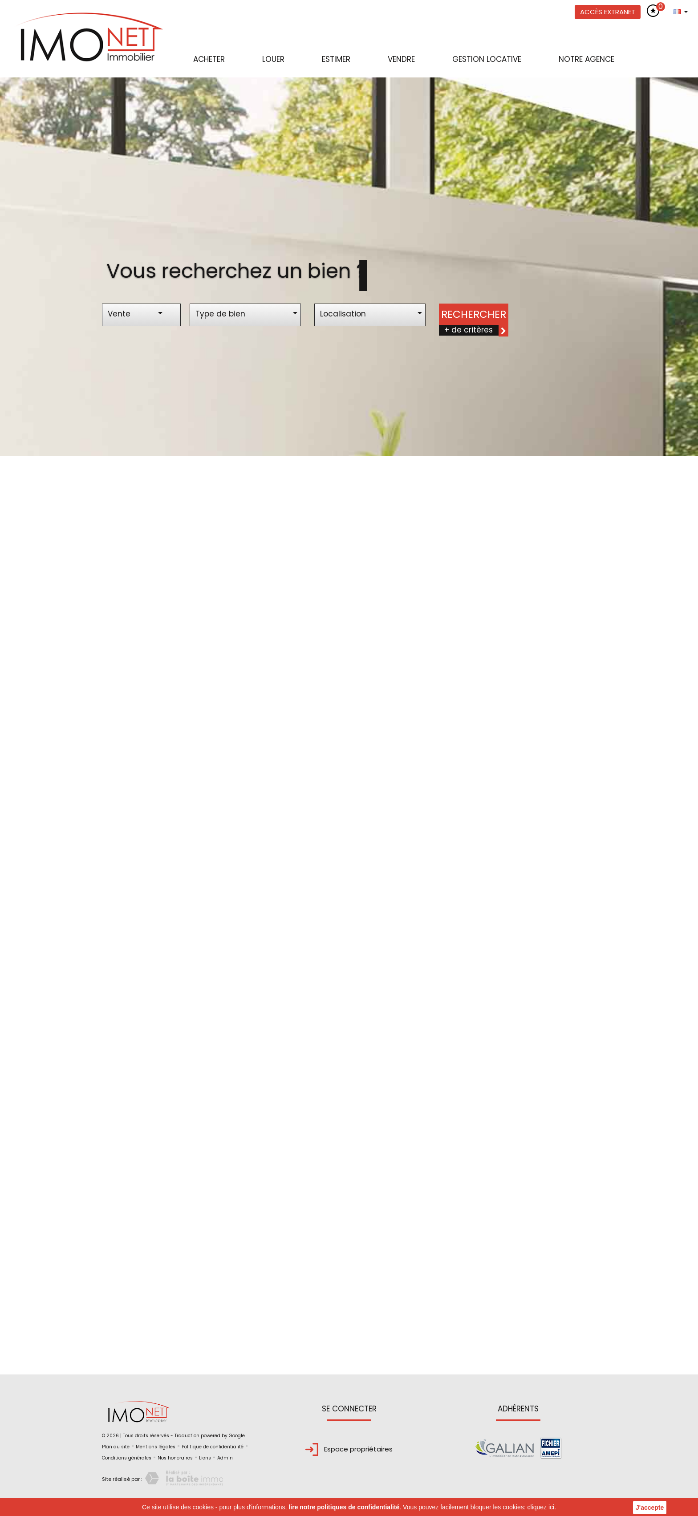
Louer (273, 59)
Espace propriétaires (349, 1449)
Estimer (336, 59)
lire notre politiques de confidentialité (343, 1507)
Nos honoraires (175, 1458)
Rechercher (473, 314)
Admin (225, 1458)
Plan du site (116, 1446)
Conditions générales (126, 1458)
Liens (205, 1458)
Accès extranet (607, 11)
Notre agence (586, 59)
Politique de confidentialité (212, 1446)
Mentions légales (155, 1446)
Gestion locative (486, 59)
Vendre (401, 59)
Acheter (209, 59)
